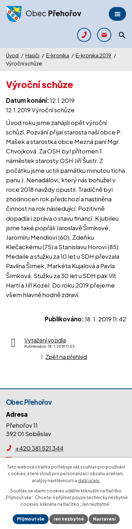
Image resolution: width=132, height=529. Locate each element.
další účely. (89, 480)
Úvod (12, 55)
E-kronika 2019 (93, 55)
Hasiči (32, 55)
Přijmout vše (30, 519)
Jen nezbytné (69, 519)
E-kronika (57, 55)
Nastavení (104, 519)
